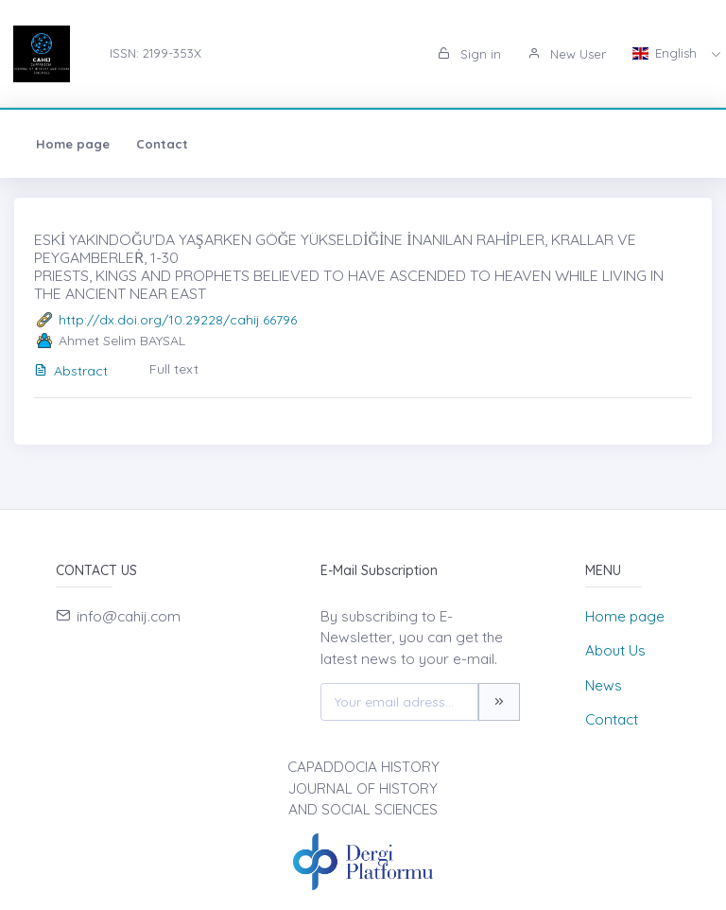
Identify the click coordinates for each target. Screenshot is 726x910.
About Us (615, 650)
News (603, 685)
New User (566, 53)
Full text (174, 368)
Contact (162, 143)
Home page (73, 143)
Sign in (469, 53)
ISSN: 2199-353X (155, 53)
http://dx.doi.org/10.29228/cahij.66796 (178, 319)
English (666, 53)
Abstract (71, 370)
